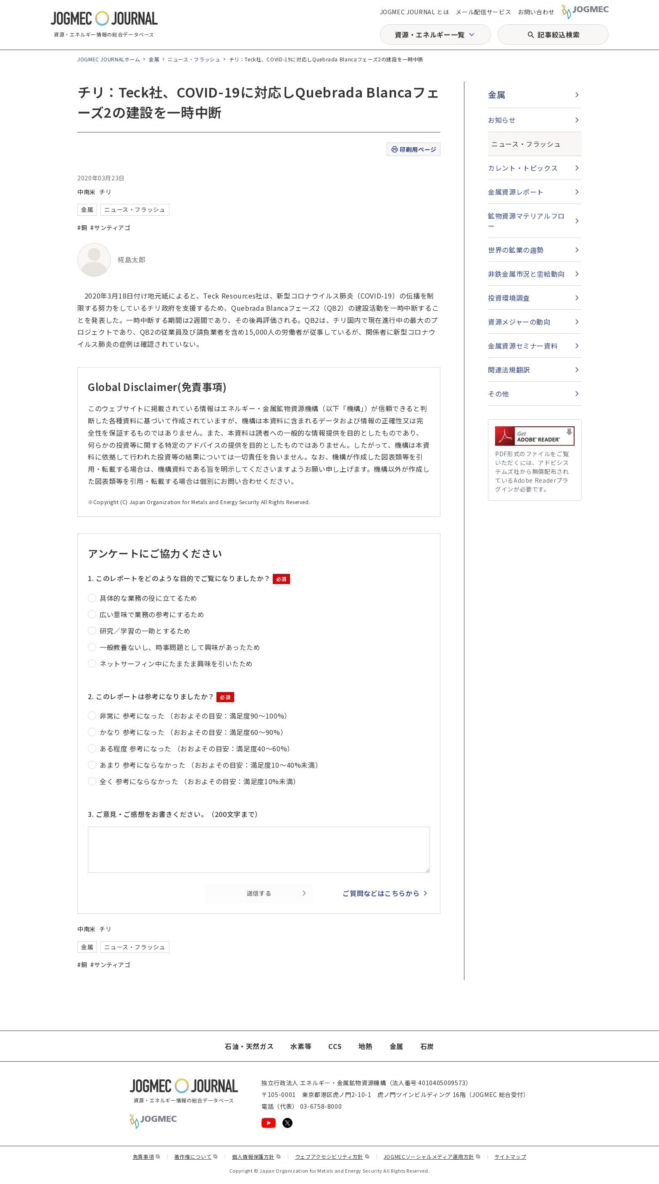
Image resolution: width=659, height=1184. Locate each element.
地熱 (365, 1046)
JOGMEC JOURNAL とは (414, 12)
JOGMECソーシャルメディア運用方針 (432, 1156)
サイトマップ (511, 1156)
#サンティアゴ (110, 227)
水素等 (300, 1046)
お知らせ (502, 120)
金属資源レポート (516, 192)
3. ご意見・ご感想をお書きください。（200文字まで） (175, 814)
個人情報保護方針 (256, 1156)
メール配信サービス (483, 12)
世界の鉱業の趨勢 (516, 250)
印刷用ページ (413, 149)
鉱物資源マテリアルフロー (526, 221)
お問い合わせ (536, 12)
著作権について (196, 1156)
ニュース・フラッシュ (194, 59)
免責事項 (147, 1156)
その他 (498, 393)
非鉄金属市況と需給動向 (526, 274)
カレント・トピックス (523, 168)
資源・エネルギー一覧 (429, 34)
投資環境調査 (509, 298)
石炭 (427, 1046)
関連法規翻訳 (509, 370)
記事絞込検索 (559, 34)
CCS (335, 1046)
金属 (154, 59)
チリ (105, 192)
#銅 (82, 227)
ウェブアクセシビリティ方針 (332, 1156)
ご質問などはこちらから (381, 893)
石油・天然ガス (249, 1046)
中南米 (86, 192)
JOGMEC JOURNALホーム (108, 59)
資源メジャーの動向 (519, 322)
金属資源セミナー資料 (523, 346)
